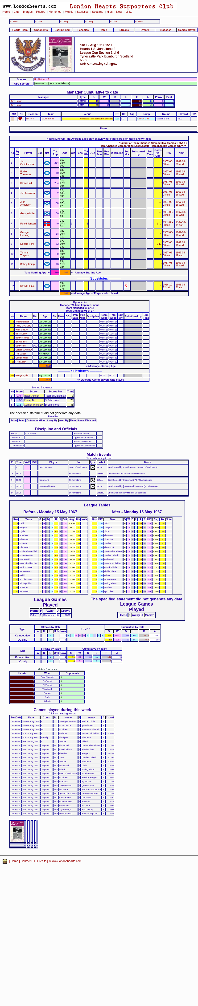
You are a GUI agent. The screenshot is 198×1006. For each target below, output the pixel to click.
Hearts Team (20, 30)
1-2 (117, 119)
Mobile (69, 11)
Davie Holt (26, 183)
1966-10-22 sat (168, 286)
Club (17, 11)
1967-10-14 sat (181, 223)
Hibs (109, 11)
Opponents (41, 30)
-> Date (113, 21)
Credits (41, 861)
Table (103, 30)
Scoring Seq (62, 30)
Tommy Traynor (24, 254)
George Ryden (22, 375)
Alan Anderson (25, 203)
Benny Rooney (22, 338)
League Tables (97, 505)
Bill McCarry (21, 334)
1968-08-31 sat (181, 286)
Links (128, 11)
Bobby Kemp (27, 264)
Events (144, 30)
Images (28, 11)
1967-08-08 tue (168, 163)
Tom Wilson (21, 354)
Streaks (124, 30)
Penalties (83, 30)
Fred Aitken (21, 362)
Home (6, 11)
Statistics (82, 11)
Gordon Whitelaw (24, 350)
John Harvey (16, 101)
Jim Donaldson (22, 322)
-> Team (139, 21)
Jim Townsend (28, 193)
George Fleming (24, 233)
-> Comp (89, 21)
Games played (187, 30)
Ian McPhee (21, 342)
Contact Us (28, 861)
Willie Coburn (22, 330)
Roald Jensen (28, 223)
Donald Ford (27, 243)
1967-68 (30, 119)
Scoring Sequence (41, 387)
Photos (40, 11)
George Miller (27, 213)
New (119, 11)
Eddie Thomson (25, 173)
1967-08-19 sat (181, 254)
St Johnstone (47, 119)
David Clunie (27, 286)
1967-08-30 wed (181, 163)
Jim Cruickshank (27, 163)
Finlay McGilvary (23, 326)
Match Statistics (47, 669)
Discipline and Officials (56, 429)
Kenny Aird (21, 346)
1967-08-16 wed (181, 173)
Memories (55, 11)
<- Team (14, 21)
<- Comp (64, 21)
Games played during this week (62, 710)
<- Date (38, 21)
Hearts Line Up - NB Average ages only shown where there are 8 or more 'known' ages (99, 138)
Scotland (97, 11)
